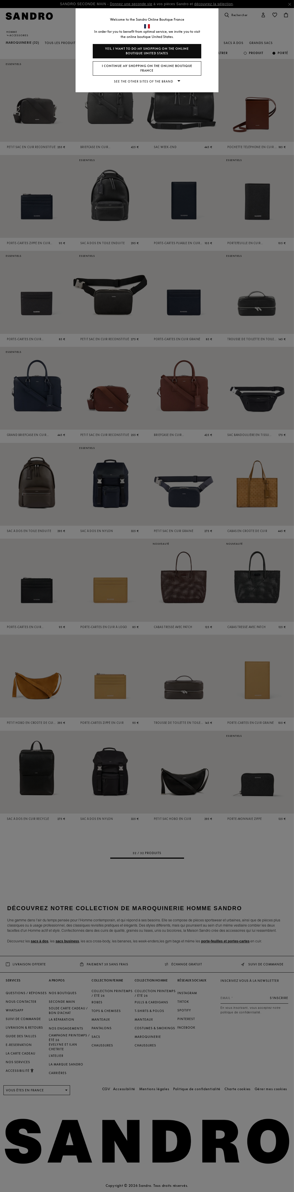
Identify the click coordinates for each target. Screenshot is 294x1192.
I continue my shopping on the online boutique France (147, 68)
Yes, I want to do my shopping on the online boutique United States (147, 51)
